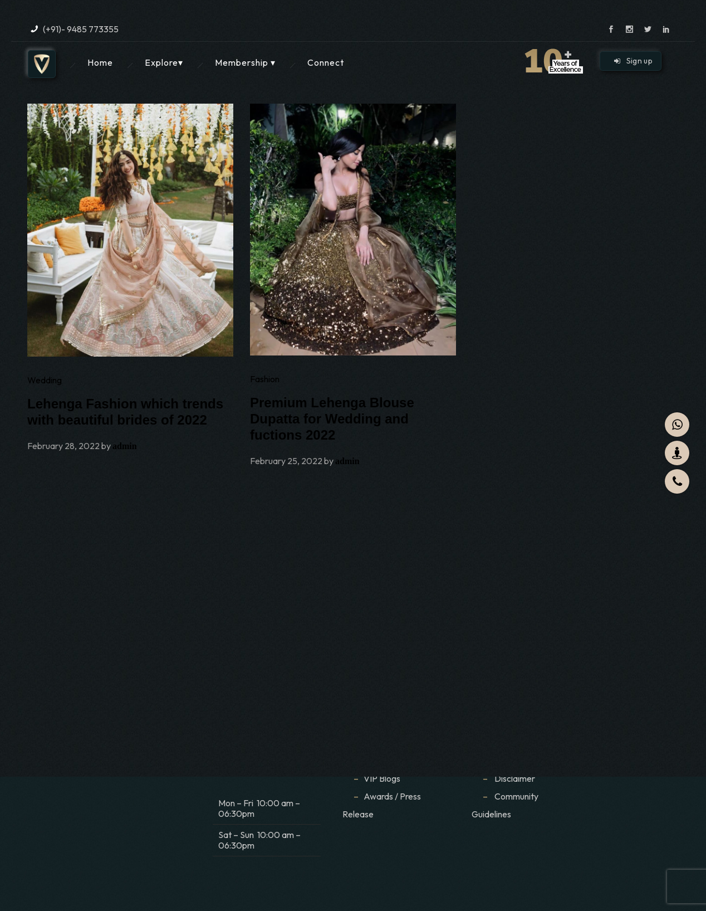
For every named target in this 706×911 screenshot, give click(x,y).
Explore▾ (164, 62)
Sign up (633, 61)
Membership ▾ (245, 62)
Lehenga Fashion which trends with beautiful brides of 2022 (125, 411)
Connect (325, 62)
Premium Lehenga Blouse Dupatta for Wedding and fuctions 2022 (332, 418)
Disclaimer (515, 778)
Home (100, 62)
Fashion (265, 378)
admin (124, 446)
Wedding (44, 380)
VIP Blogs (382, 778)
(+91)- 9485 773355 (81, 29)
